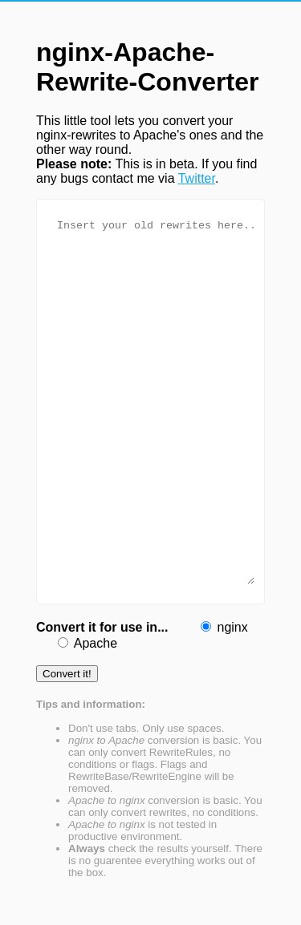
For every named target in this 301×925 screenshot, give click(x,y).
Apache (95, 643)
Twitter (196, 178)
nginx (232, 627)
